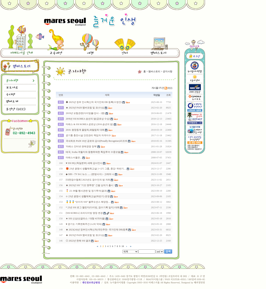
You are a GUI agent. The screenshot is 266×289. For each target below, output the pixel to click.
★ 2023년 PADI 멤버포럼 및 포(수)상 (85, 107)
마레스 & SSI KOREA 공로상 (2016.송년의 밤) (89, 124)
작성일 (156, 95)
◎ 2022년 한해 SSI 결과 (78, 240)
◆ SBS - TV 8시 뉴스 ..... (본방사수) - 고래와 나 (90, 174)
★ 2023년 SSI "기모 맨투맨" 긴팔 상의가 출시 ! (90, 185)
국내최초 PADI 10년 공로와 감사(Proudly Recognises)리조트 (96, 141)
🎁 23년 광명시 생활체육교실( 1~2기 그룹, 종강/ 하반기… (96, 168)
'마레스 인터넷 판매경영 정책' (81, 146)
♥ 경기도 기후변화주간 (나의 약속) (84, 224)
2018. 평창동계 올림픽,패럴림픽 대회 (85, 129)
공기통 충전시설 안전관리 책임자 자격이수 (88, 135)
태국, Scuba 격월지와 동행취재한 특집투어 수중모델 (93, 152)
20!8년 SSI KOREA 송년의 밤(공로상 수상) (88, 118)
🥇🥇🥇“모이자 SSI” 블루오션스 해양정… (88, 202)
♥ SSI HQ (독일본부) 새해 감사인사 (84, 163)
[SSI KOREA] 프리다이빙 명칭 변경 (84, 213)
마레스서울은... (74, 157)
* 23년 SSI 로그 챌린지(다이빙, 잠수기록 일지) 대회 (92, 207)
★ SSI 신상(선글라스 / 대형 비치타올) (85, 218)
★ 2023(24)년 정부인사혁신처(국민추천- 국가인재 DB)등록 (97, 229)
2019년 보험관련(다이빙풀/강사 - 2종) (85, 113)
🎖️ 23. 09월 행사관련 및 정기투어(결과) (86, 190)
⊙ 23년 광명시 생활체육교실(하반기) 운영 (88, 196)
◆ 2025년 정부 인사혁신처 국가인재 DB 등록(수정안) (94, 102)
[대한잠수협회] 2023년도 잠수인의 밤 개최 (88, 179)
